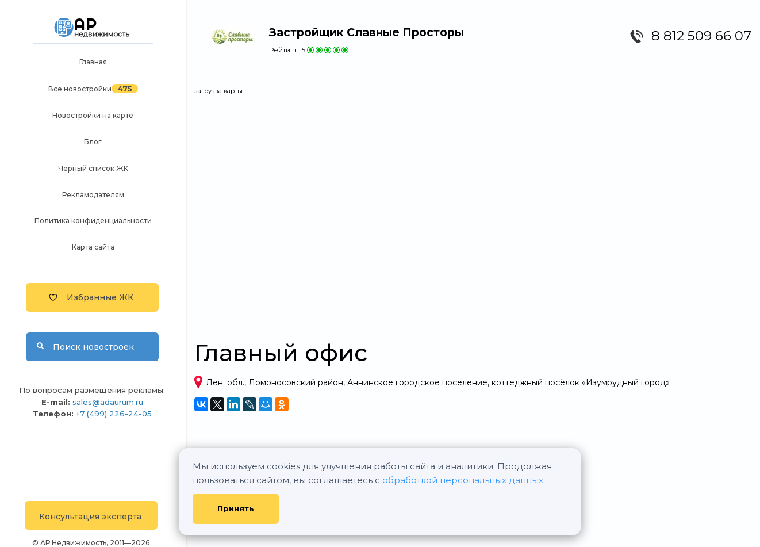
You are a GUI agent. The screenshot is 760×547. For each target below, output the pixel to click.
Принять (235, 508)
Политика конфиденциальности (93, 220)
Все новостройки (80, 89)
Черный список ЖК (93, 168)
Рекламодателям (93, 194)
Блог (93, 141)
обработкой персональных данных (462, 480)
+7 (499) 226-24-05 (114, 413)
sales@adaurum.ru (107, 402)
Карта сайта (93, 247)
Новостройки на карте (92, 115)
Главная (93, 62)
